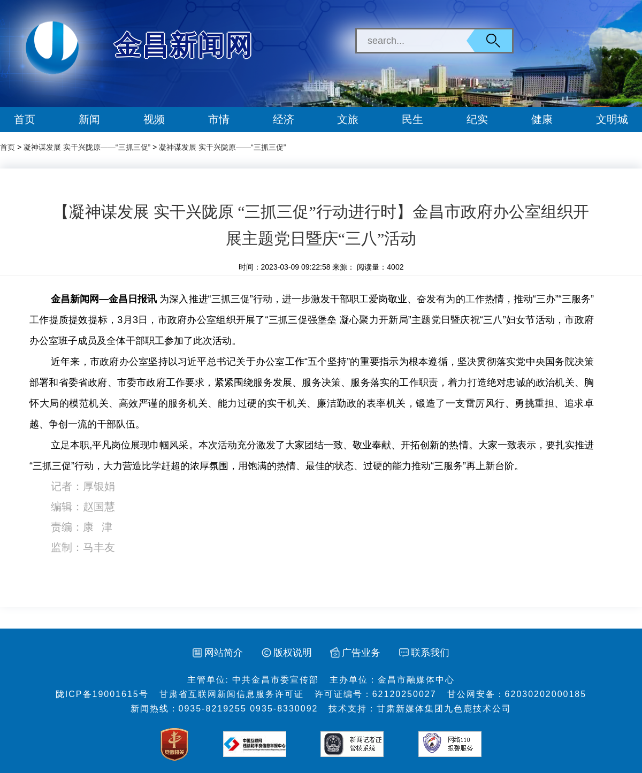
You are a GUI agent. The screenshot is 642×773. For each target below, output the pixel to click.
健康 (542, 119)
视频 (154, 119)
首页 (24, 119)
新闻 (89, 119)
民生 (412, 119)
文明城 (612, 119)
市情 (219, 119)
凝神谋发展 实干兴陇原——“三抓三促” (87, 147)
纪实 (477, 119)
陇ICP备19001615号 (102, 694)
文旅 (347, 119)
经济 (283, 119)
